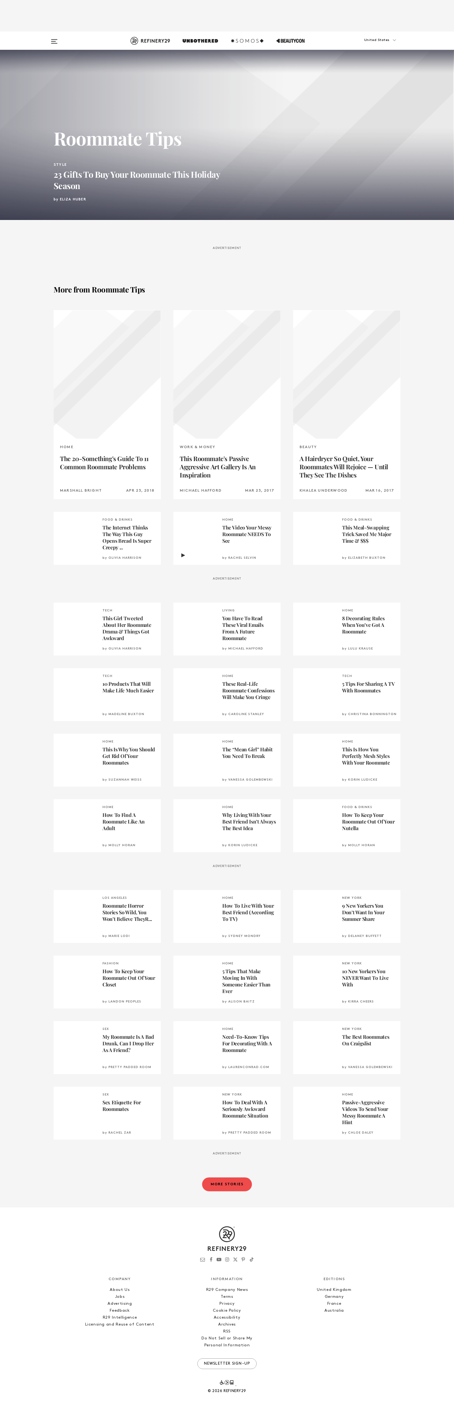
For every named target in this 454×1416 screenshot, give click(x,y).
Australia (334, 1311)
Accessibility (227, 1317)
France (334, 1304)
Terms (227, 1297)
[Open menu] (54, 38)
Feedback (120, 1311)
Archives (227, 1324)
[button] (368, 46)
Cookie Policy (227, 1311)
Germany (334, 1297)
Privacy (227, 1304)
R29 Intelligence (120, 1317)
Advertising (120, 1304)
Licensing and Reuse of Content (119, 1324)
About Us (120, 1290)
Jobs (120, 1297)
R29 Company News (227, 1290)
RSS (227, 1331)
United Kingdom (334, 1290)
